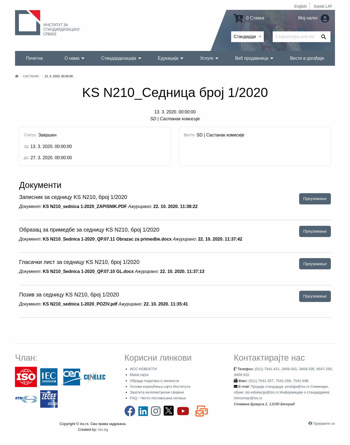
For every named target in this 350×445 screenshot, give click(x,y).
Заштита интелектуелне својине (157, 392)
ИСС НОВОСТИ (143, 369)
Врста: (189, 135)
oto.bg (103, 429)
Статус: (30, 135)
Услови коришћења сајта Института (160, 386)
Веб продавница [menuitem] (252, 58)
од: (26, 146)
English (300, 6)
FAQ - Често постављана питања (158, 398)
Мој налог (313, 18)
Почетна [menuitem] (34, 58)
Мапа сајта (139, 375)
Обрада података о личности (154, 381)
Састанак (31, 76)
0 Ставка (249, 18)
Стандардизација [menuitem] (118, 58)
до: (26, 157)
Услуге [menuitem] (206, 58)
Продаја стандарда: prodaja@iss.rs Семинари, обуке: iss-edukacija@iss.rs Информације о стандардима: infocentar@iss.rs (282, 392)
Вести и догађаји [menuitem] (307, 58)
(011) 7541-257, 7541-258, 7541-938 (278, 381)
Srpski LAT (323, 6)
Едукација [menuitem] (168, 58)
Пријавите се (324, 423)
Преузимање (315, 198)
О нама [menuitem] (72, 58)
